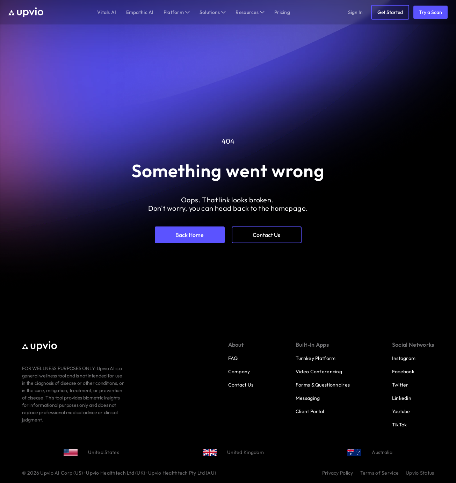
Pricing (282, 12)
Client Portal (310, 411)
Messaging (308, 398)
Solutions (213, 12)
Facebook (403, 371)
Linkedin (401, 398)
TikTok (399, 424)
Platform (177, 12)
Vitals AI (106, 12)
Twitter (400, 385)
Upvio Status (420, 473)
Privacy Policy (337, 473)
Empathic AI (140, 12)
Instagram (404, 358)
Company (239, 371)
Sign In (355, 12)
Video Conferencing (319, 371)
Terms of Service (379, 473)
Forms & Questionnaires (323, 385)
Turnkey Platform (315, 358)
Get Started (390, 12)
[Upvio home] (25, 12)
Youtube (401, 411)
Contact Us (241, 385)
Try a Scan (430, 12)
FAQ (233, 358)
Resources (250, 12)
